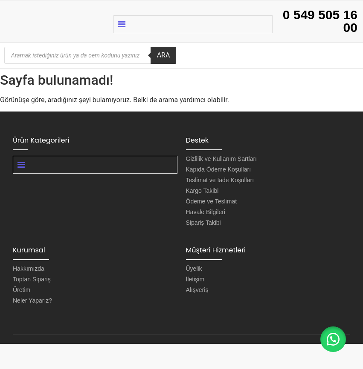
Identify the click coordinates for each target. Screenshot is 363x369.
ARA (163, 55)
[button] (333, 339)
